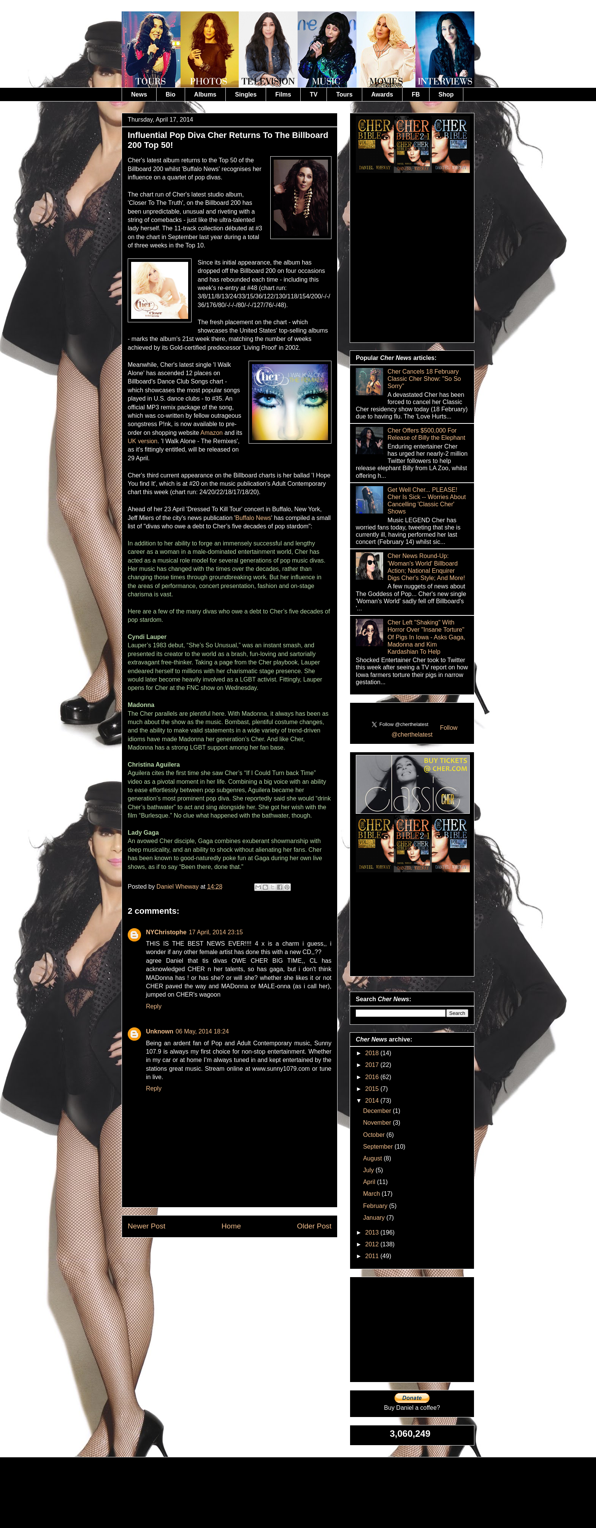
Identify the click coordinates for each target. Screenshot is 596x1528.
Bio (171, 94)
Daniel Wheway (179, 886)
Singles (246, 94)
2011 (372, 1256)
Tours (344, 94)
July (369, 1170)
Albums (205, 94)
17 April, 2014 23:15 (216, 932)
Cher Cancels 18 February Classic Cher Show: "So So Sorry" (424, 378)
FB (416, 94)
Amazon (211, 433)
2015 (372, 1089)
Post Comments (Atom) (248, 1255)
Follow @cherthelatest (425, 731)
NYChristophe (166, 932)
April (370, 1182)
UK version (142, 441)
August (373, 1158)
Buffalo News (253, 518)
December (378, 1111)
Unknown (159, 1031)
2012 (372, 1244)
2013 (372, 1232)
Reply (154, 1006)
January (374, 1217)
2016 (372, 1077)
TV (313, 94)
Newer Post (146, 1226)
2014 (372, 1100)
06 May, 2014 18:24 (202, 1031)
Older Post (314, 1226)
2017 (372, 1065)
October (374, 1135)
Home (231, 1226)
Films (283, 94)
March (372, 1193)
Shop (446, 94)
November (378, 1122)
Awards (382, 94)
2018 (372, 1053)
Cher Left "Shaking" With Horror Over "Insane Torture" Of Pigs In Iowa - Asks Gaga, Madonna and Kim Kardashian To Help (426, 637)
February (376, 1206)
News (139, 94)
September (379, 1146)
